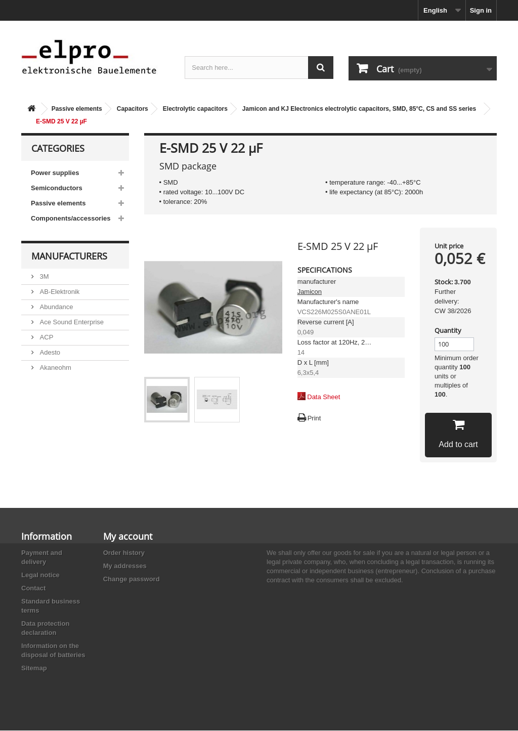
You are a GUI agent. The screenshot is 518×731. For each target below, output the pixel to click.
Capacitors (132, 108)
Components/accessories (71, 218)
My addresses (125, 566)
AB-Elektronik (58, 291)
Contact (33, 588)
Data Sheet (323, 397)
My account (127, 536)
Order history (124, 552)
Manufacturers (69, 256)
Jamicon (309, 291)
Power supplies (55, 173)
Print (314, 418)
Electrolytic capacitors (195, 108)
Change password (131, 579)
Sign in (481, 10)
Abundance (55, 306)
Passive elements (77, 108)
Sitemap (34, 668)
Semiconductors (56, 188)
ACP (45, 336)
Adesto (49, 352)
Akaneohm (54, 367)
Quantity (448, 330)
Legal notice (40, 575)
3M (43, 276)
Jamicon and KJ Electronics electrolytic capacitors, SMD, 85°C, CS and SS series (359, 108)
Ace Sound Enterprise (71, 321)
